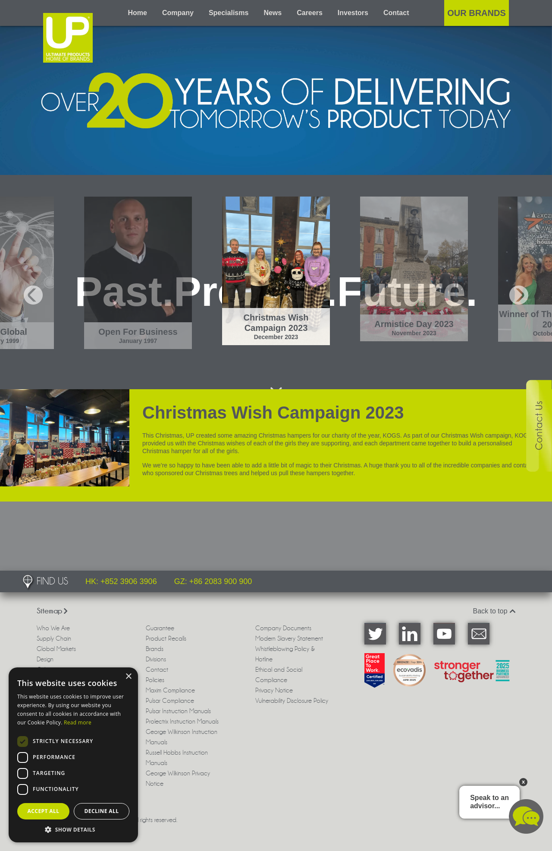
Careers (310, 12)
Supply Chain (54, 638)
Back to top (494, 611)
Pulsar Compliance (170, 700)
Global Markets (56, 648)
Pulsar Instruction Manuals (178, 711)
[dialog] (73, 754)
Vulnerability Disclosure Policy (291, 700)
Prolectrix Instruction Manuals (182, 721)
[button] (73, 829)
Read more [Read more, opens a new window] (77, 722)
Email (478, 634)
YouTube (444, 634)
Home (137, 12)
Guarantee (160, 628)
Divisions (156, 659)
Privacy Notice (274, 690)
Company (178, 12)
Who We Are (53, 628)
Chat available (526, 816)
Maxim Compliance (170, 690)
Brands (154, 648)
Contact (396, 12)
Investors (353, 12)
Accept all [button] (44, 811)
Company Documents (283, 628)
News (272, 12)
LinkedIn (409, 634)
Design (45, 659)
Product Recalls (166, 638)
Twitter (375, 634)
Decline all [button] (102, 811)
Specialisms (229, 12)
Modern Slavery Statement (289, 638)
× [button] (128, 676)
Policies (155, 679)
